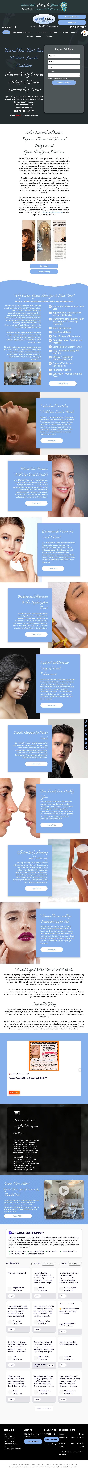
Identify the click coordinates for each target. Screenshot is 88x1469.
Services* (51, 72)
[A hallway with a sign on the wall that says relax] (44, 240)
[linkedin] (55, 1444)
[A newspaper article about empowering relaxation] (59, 240)
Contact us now (23, 354)
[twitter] (48, 1444)
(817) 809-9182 (77, 27)
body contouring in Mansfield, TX (66, 1029)
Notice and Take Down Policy (54, 1464)
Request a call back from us (52, 212)
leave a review (18, 1165)
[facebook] (44, 1444)
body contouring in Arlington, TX (30, 992)
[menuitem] (6, 32)
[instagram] (52, 1444)
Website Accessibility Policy (70, 1464)
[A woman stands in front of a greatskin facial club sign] (29, 240)
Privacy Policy (14, 1464)
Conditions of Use (41, 1464)
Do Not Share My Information (27, 1464)
